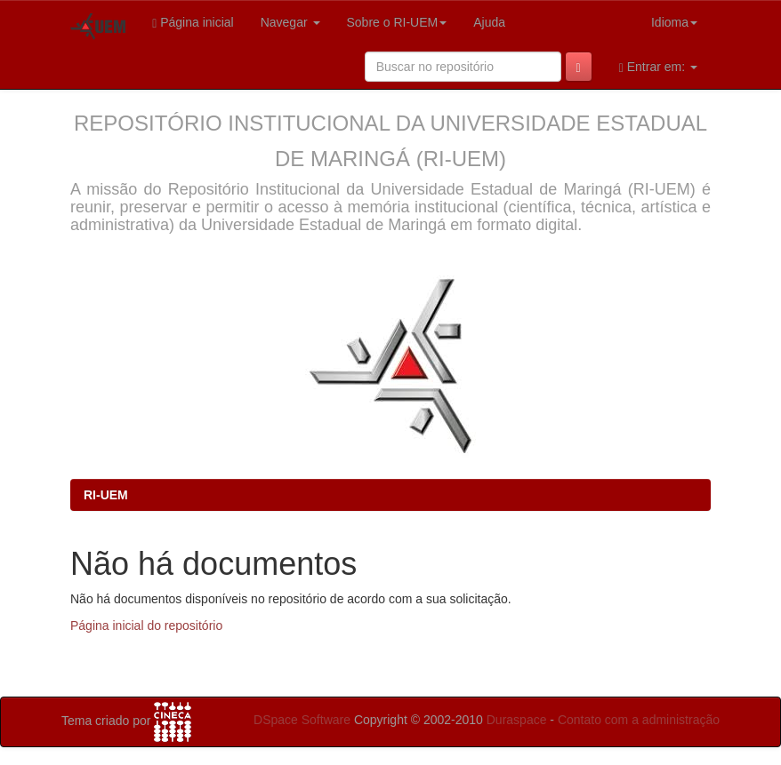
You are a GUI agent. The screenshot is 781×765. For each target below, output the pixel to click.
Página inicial (193, 22)
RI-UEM (106, 495)
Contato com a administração (639, 720)
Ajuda (489, 22)
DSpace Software (302, 720)
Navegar (290, 22)
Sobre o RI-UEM (397, 22)
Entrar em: (658, 67)
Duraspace (517, 720)
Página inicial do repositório (146, 625)
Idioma (674, 22)
